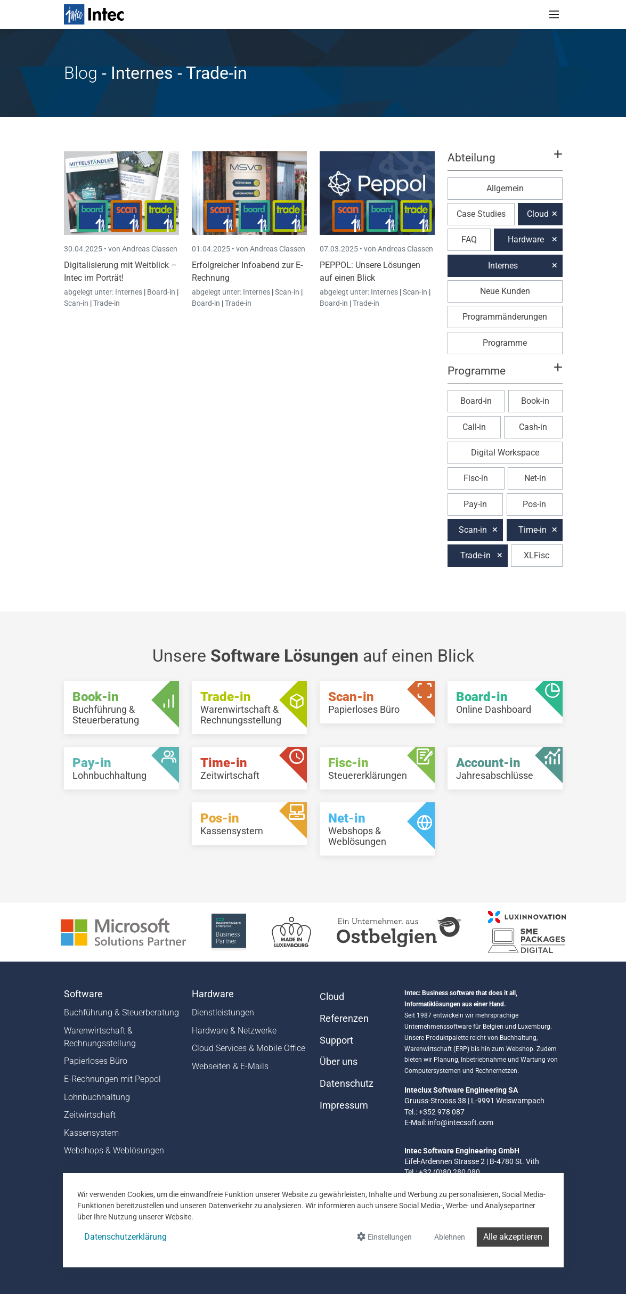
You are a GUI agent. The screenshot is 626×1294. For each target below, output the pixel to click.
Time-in (532, 530)
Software (83, 994)
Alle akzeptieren (512, 1237)
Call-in (474, 427)
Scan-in (76, 303)
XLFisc (536, 555)
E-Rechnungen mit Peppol (112, 1079)
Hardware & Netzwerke (234, 1031)
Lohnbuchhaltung (97, 1097)
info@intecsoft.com (460, 1122)
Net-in (535, 478)
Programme (505, 343)
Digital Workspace (505, 452)
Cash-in (533, 427)
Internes (129, 292)
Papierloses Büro (95, 1061)
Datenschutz (346, 1083)
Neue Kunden (505, 291)
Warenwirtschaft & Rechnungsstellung (100, 1037)
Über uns (338, 1061)
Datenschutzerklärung (125, 1237)
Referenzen (344, 1018)
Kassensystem (91, 1133)
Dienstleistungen (223, 1012)
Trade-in (106, 303)
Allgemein (505, 188)
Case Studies (481, 214)
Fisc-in (476, 478)
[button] (504, 162)
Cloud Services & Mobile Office (248, 1048)
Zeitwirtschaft (90, 1115)
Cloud (538, 214)
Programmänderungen (504, 317)
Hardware (526, 239)
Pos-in (534, 504)
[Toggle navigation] (554, 14)
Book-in (535, 401)
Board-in (161, 292)
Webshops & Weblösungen (114, 1150)
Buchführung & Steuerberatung (121, 1012)
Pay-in (475, 504)
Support (336, 1040)
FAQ (469, 239)
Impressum (344, 1105)
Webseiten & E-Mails (230, 1066)
